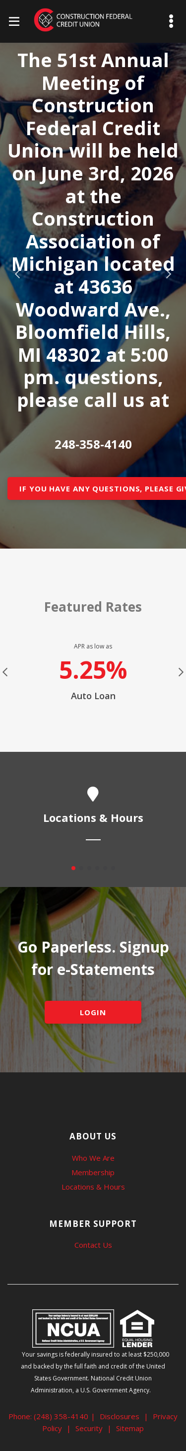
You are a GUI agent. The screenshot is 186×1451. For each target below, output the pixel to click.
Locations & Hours (93, 1187)
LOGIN (93, 1012)
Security (89, 1428)
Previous (17, 274)
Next (169, 274)
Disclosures (119, 1416)
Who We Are (93, 1158)
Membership (93, 1172)
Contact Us (93, 1245)
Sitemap (130, 1428)
